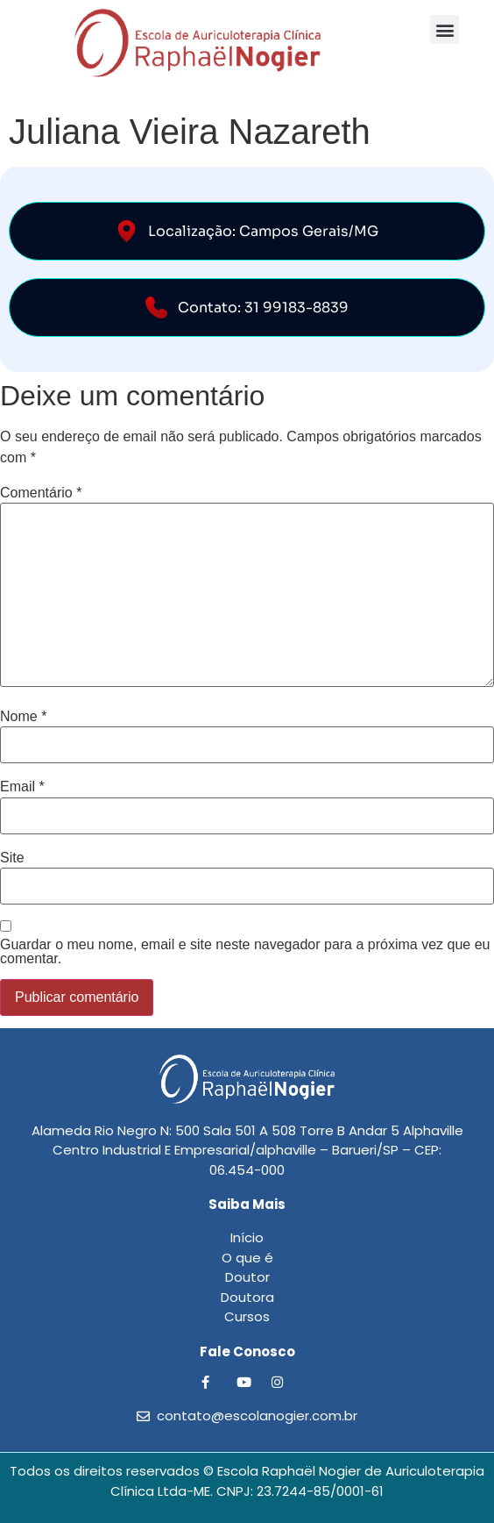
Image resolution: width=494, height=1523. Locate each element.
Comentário (40, 493)
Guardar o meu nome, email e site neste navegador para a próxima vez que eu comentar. (245, 952)
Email (22, 787)
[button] (444, 29)
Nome (23, 717)
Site (12, 858)
